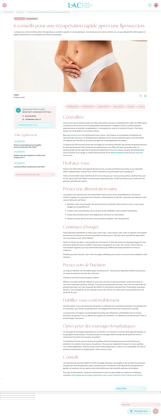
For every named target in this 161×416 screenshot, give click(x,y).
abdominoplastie (117, 152)
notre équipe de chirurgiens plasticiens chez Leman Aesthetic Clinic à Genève (102, 375)
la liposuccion (76, 135)
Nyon (140, 375)
